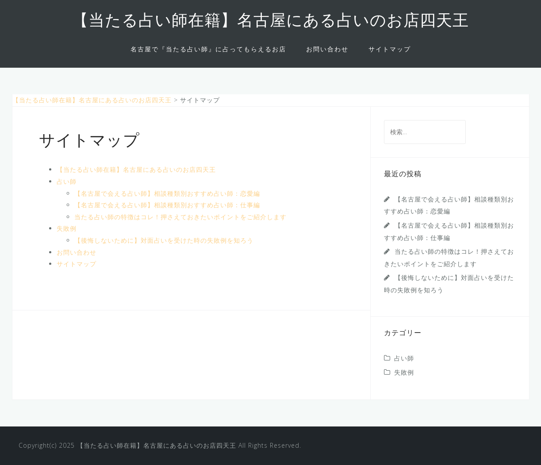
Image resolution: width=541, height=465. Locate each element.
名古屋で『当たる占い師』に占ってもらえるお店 (208, 49)
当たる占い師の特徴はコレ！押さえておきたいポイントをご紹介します (180, 217)
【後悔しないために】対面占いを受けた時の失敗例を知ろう (163, 240)
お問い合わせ (327, 49)
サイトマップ (389, 49)
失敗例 (67, 228)
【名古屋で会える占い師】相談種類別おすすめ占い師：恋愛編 (167, 193)
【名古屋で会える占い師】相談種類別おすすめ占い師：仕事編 (167, 205)
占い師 (67, 181)
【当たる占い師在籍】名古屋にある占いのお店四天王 (270, 22)
